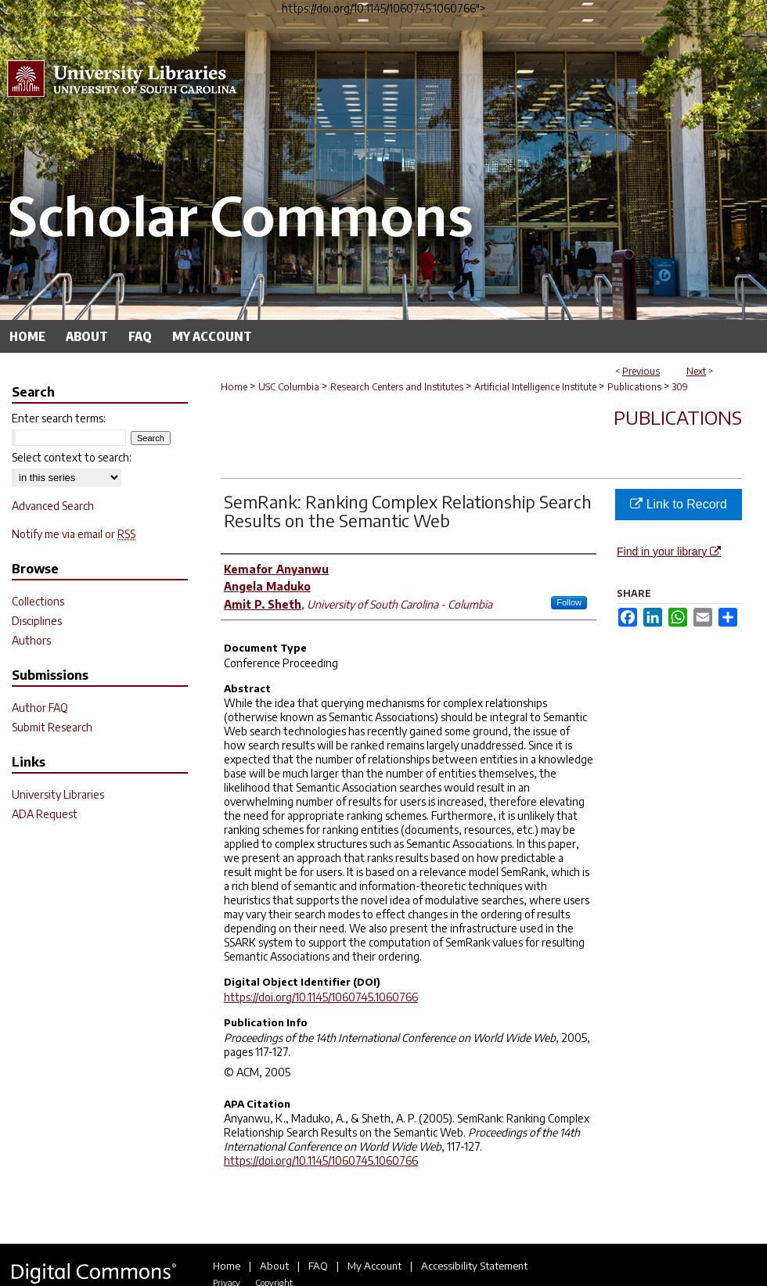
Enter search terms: (59, 418)
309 (680, 387)
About (274, 1265)
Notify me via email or (73, 534)
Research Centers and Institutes (396, 387)
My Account (374, 1265)
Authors (31, 640)
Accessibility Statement (474, 1265)
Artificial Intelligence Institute (535, 387)
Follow (569, 602)
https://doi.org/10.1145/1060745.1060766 (321, 997)
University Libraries (58, 794)
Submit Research (52, 727)
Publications (634, 387)
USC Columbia (288, 387)
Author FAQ (40, 707)
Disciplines (37, 620)
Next (696, 371)
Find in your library (669, 551)
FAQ (318, 1265)
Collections (38, 601)
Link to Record (678, 504)
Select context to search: (71, 457)
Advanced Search (53, 505)
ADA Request (44, 814)
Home (234, 387)
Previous (641, 371)
